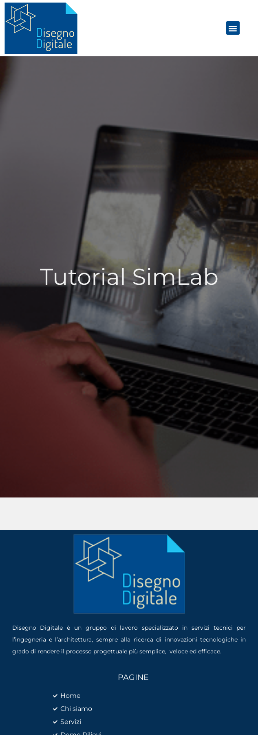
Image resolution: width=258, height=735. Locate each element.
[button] (233, 28)
